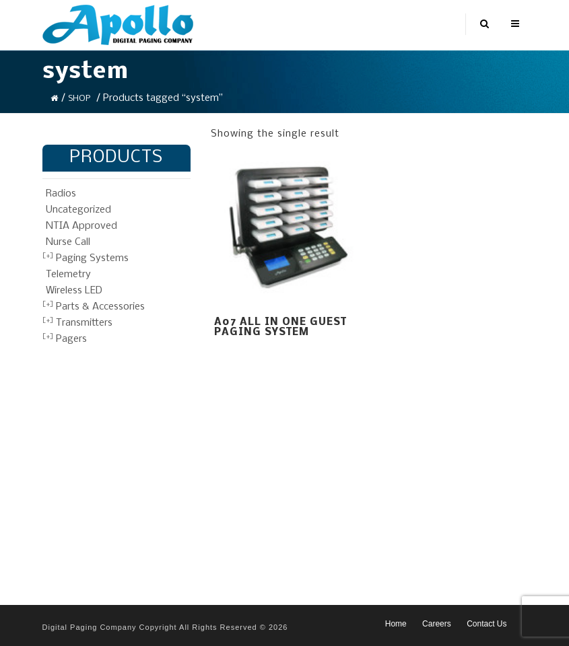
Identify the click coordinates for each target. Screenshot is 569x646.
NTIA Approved (81, 226)
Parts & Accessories (100, 306)
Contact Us (486, 624)
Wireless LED (74, 290)
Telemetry (68, 274)
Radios (61, 193)
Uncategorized (78, 210)
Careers (436, 624)
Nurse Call (68, 242)
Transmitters (84, 323)
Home (396, 624)
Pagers (71, 339)
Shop (79, 98)
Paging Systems (92, 258)
